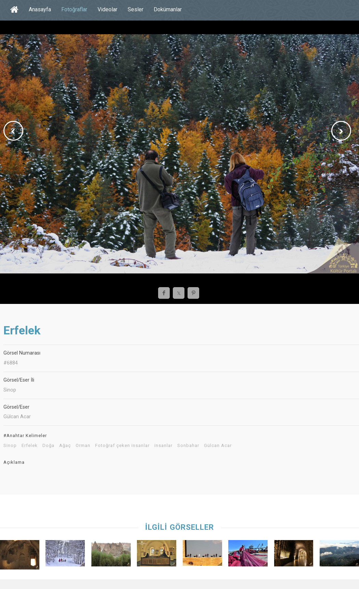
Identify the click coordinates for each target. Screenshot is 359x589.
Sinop (10, 445)
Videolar (107, 9)
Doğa (48, 445)
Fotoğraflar (74, 9)
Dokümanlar (168, 9)
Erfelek (30, 445)
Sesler (135, 9)
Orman (83, 445)
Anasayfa (40, 9)
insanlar (163, 445)
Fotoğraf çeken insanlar (122, 445)
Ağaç (65, 445)
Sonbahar (188, 445)
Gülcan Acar (218, 445)
